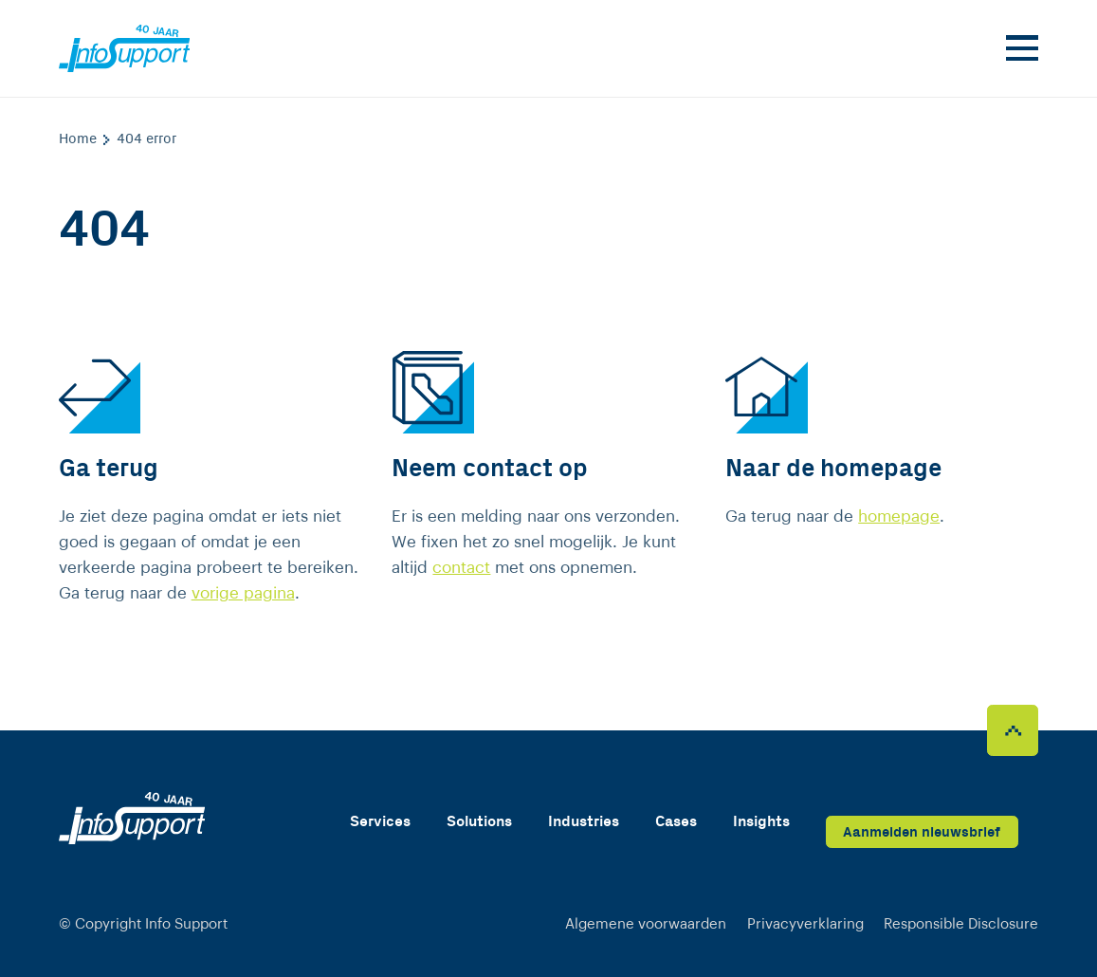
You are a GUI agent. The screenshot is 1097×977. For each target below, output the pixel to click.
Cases (676, 821)
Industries (583, 821)
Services (380, 821)
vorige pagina (243, 593)
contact (461, 568)
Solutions (479, 821)
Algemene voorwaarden (645, 924)
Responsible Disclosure (961, 924)
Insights (761, 821)
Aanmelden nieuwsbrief (921, 832)
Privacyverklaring (805, 924)
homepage (899, 516)
